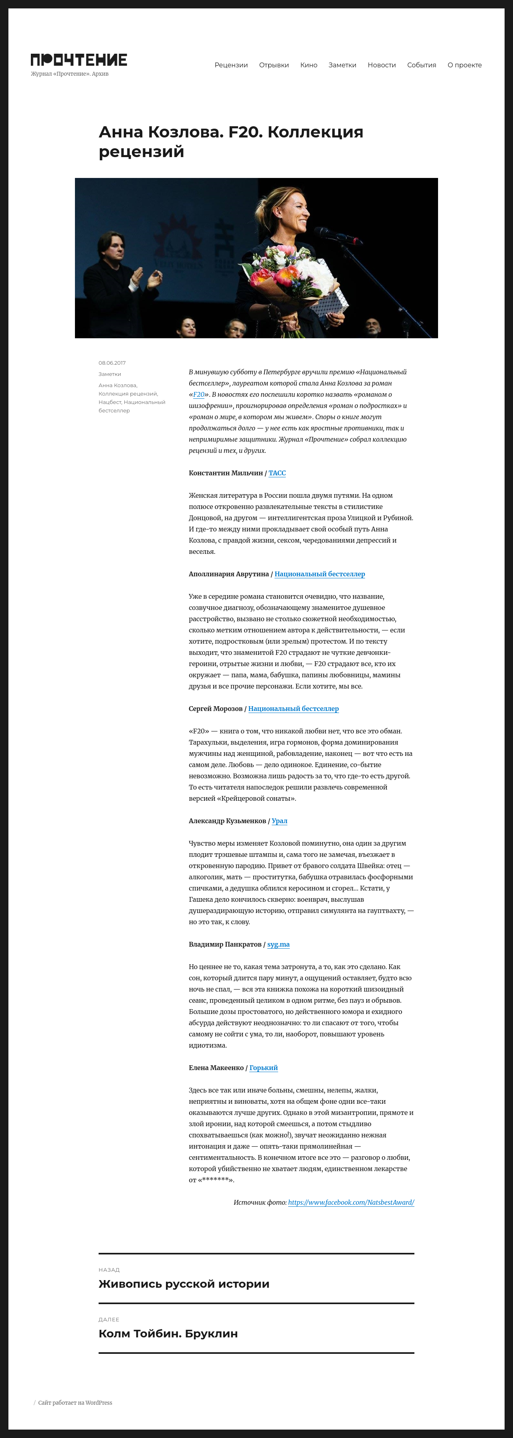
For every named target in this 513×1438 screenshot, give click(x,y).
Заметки (342, 65)
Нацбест (110, 402)
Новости (382, 65)
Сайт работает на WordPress (75, 1403)
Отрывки (274, 65)
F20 (198, 394)
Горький (263, 1068)
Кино (308, 65)
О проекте (465, 65)
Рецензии (231, 65)
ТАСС (277, 473)
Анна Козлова (117, 385)
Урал (279, 821)
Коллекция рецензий (128, 393)
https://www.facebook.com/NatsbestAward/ (351, 1202)
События (421, 65)
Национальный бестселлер (320, 574)
